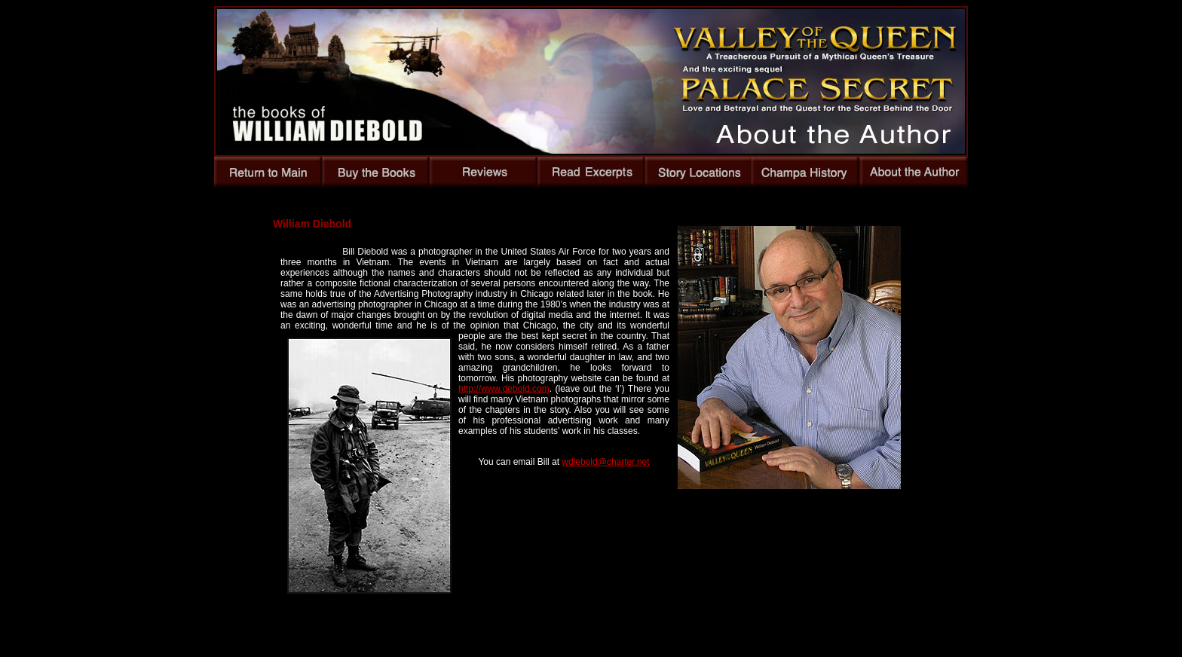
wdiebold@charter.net (605, 462)
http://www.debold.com (504, 389)
